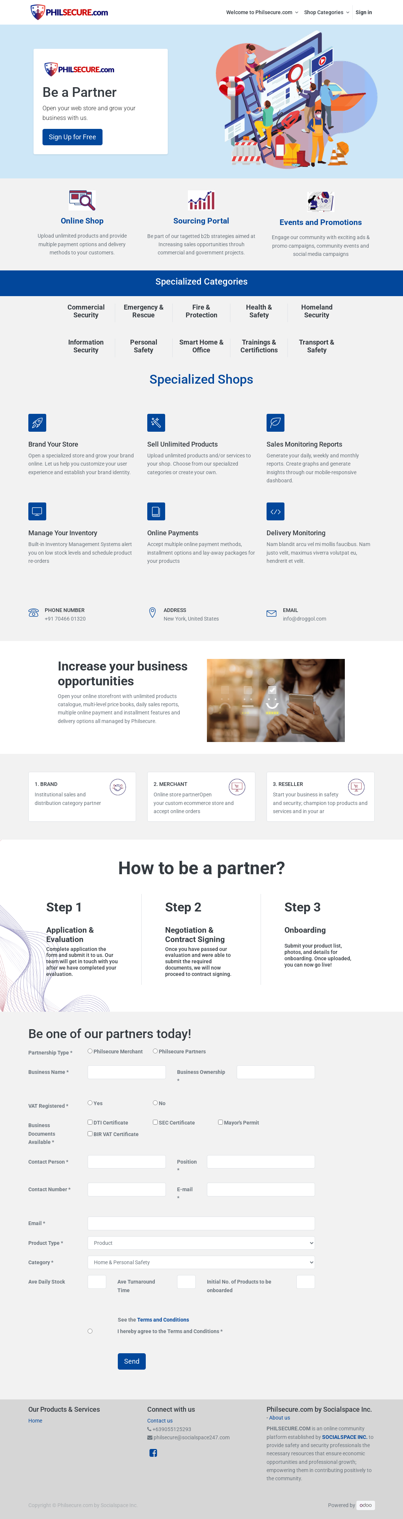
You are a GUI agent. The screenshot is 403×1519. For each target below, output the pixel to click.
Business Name (47, 1072)
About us (279, 1418)
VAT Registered (47, 1106)
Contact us (160, 1421)
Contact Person (47, 1162)
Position (187, 1162)
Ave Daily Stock (46, 1282)
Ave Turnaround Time (136, 1286)
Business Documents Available (41, 1133)
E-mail (185, 1189)
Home (35, 1421)
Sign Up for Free (72, 137)
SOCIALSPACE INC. (345, 1437)
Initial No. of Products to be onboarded (239, 1286)
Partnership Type (49, 1053)
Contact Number (48, 1189)
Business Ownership (201, 1072)
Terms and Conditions (163, 1320)
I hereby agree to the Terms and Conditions (168, 1331)
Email (35, 1223)
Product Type (44, 1243)
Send (131, 1361)
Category (39, 1262)
